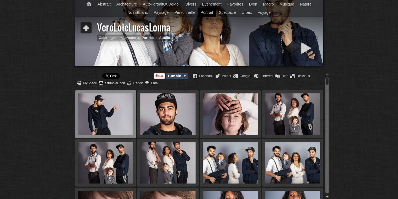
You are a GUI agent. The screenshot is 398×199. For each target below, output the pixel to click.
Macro (268, 4)
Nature (305, 4)
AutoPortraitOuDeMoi (161, 4)
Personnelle (184, 12)
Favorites (235, 4)
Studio (164, 38)
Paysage (161, 12)
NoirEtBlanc (137, 12)
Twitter (226, 76)
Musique (287, 4)
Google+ (246, 76)
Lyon (253, 4)
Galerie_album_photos (117, 38)
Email (155, 83)
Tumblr (178, 76)
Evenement (211, 4)
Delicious (303, 76)
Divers (190, 4)
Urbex (247, 12)
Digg (285, 76)
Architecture (126, 4)
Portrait (207, 12)
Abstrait (103, 4)
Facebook (206, 76)
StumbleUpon (115, 83)
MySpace (90, 83)
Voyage (264, 12)
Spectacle (227, 12)
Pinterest (266, 76)
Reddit (138, 83)
